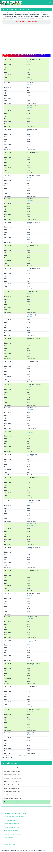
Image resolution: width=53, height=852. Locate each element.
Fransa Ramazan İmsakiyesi (11, 830)
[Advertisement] (26, 39)
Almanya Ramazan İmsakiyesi (11, 823)
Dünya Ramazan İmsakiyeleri (11, 820)
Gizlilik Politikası (8, 837)
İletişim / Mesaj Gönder (10, 844)
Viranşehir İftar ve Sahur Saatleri (12, 801)
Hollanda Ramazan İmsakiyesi (11, 827)
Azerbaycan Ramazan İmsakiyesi (12, 834)
